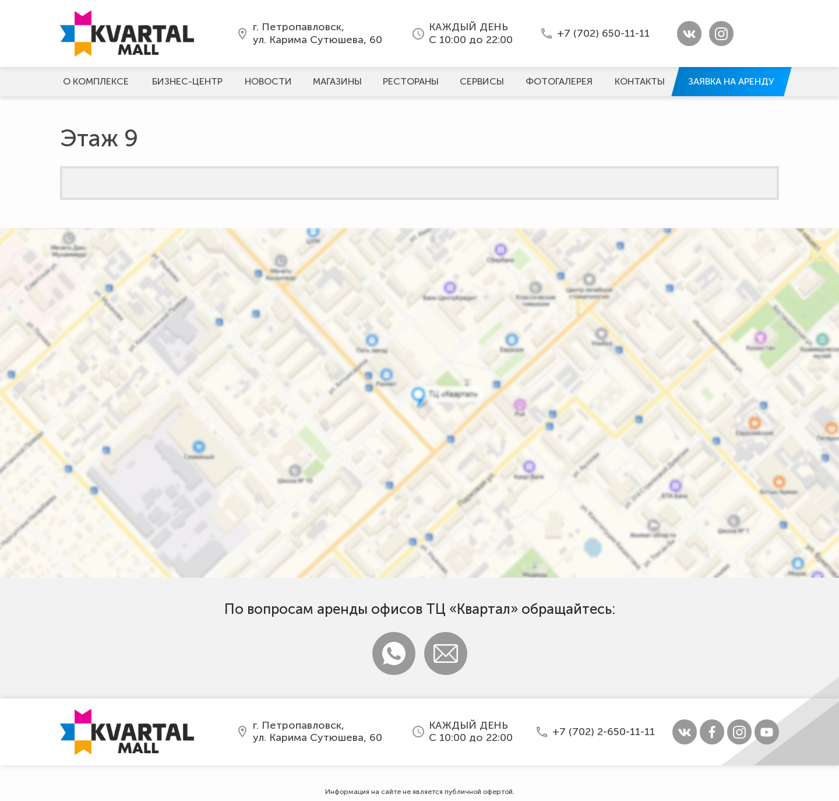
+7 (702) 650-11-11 (603, 33)
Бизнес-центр (187, 81)
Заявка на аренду (731, 81)
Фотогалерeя (559, 81)
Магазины (337, 81)
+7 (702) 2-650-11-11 (603, 731)
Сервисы (482, 81)
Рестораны (411, 81)
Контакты (640, 81)
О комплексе (96, 81)
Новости (268, 81)
